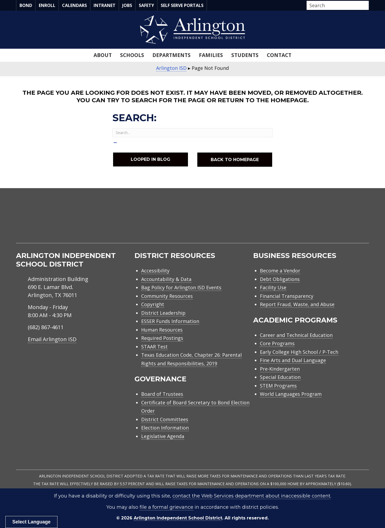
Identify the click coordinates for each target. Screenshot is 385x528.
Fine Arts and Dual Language (293, 360)
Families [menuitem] (211, 55)
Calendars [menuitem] (74, 5)
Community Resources (167, 296)
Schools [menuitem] (132, 55)
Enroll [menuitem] (47, 5)
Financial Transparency (286, 296)
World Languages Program (291, 394)
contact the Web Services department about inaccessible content (251, 496)
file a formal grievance (166, 507)
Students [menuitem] (245, 55)
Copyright (152, 304)
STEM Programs (278, 385)
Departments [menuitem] (171, 55)
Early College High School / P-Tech (299, 352)
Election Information (165, 427)
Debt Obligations (280, 279)
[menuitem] (323, 222)
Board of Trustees (162, 394)
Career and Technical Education (296, 335)
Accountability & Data (166, 279)
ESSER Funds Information (170, 321)
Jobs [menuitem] (127, 5)
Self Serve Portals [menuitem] (182, 5)
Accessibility (155, 270)
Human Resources (162, 329)
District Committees (164, 419)
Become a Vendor (280, 270)
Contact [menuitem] (279, 55)
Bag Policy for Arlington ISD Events (181, 287)
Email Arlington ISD (52, 339)
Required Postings (162, 338)
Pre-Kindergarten (280, 369)
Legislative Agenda (162, 436)
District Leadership (163, 313)
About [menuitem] (103, 55)
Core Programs (277, 343)
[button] (367, 5)
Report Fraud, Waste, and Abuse (297, 304)
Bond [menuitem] (26, 5)
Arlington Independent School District (178, 518)
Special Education (280, 377)
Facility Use (273, 287)
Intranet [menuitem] (105, 5)
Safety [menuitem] (146, 5)
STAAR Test (154, 346)
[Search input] (336, 5)
